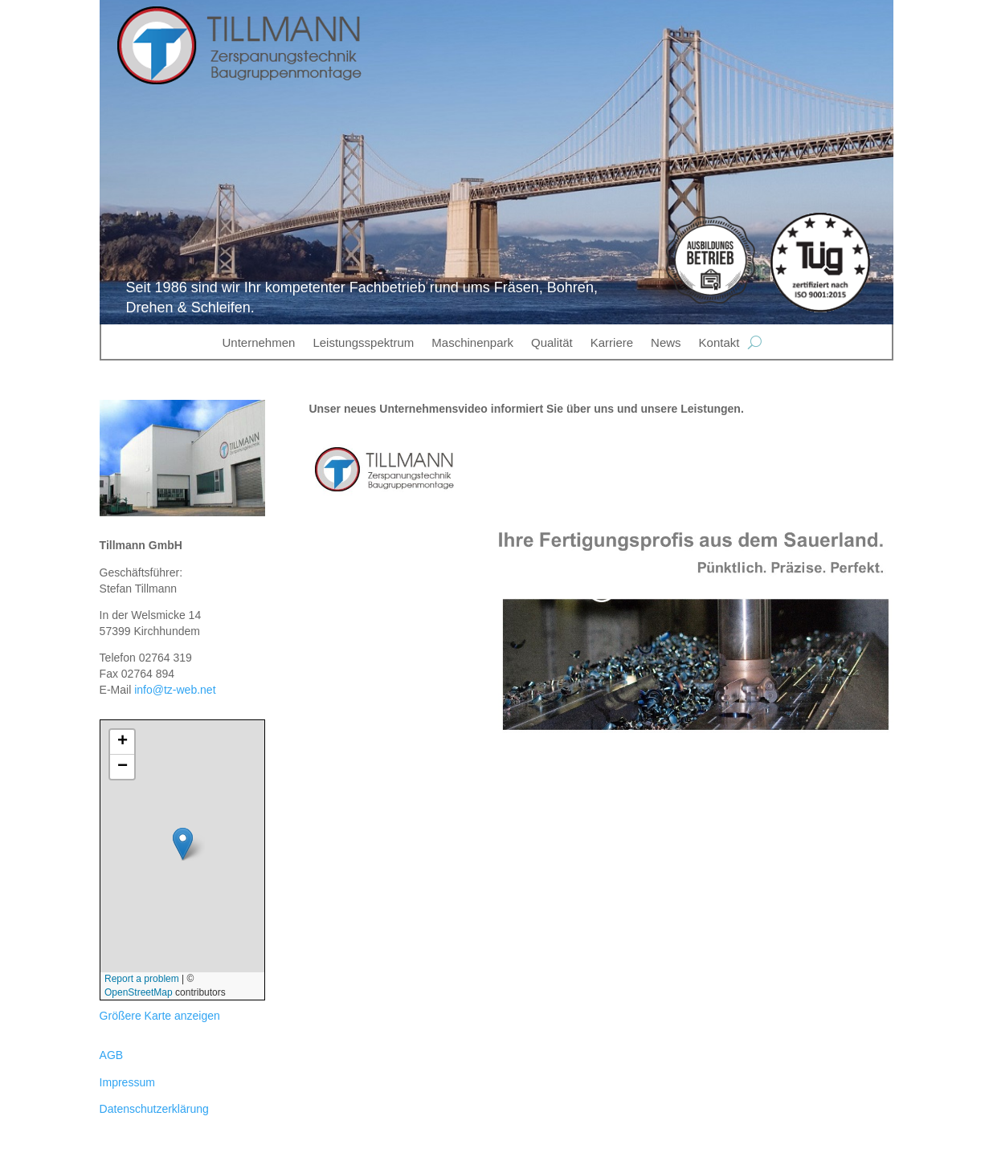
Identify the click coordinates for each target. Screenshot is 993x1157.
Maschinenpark (472, 342)
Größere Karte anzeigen (160, 1015)
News (666, 342)
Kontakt (719, 342)
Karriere (611, 342)
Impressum (127, 1082)
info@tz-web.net (174, 689)
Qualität (552, 342)
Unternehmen (259, 342)
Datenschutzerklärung (154, 1108)
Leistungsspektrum (363, 342)
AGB (112, 1055)
